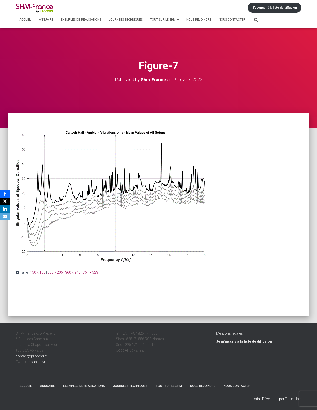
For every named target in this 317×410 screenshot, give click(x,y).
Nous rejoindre (198, 19)
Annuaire (46, 19)
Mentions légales (229, 333)
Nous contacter (232, 19)
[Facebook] (5, 194)
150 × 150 (37, 272)
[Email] (5, 216)
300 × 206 (55, 272)
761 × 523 (90, 272)
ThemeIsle (293, 399)
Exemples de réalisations (81, 19)
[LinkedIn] (5, 209)
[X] (5, 201)
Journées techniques (126, 19)
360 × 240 (73, 272)
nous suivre (38, 362)
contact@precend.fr (31, 356)
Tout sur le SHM (164, 19)
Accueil (25, 19)
